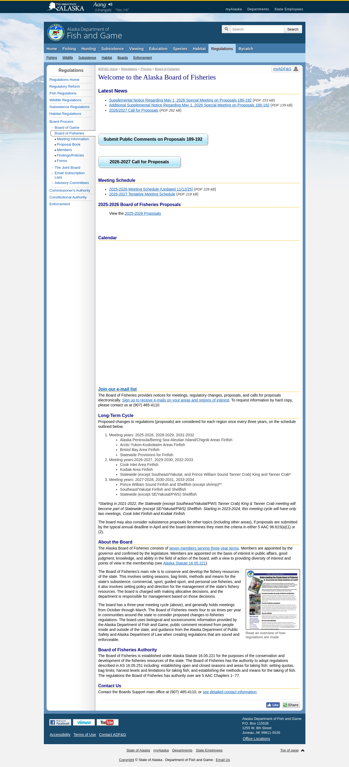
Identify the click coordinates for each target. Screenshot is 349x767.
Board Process (61, 121)
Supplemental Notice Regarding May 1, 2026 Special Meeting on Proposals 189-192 (180, 100)
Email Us (223, 760)
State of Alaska (68, 7)
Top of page (289, 750)
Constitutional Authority (68, 197)
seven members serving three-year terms (204, 548)
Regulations (222, 49)
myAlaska (234, 9)
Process (146, 68)
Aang (99, 4)
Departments (258, 9)
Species (180, 49)
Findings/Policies (70, 155)
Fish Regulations (63, 93)
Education (158, 49)
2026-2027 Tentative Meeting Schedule (142, 194)
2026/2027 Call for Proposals (134, 110)
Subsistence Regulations (70, 107)
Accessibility (60, 734)
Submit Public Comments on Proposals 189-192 (153, 139)
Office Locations (256, 739)
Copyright (126, 760)
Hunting (88, 49)
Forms (62, 161)
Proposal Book (69, 144)
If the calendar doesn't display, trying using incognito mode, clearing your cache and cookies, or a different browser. (199, 312)
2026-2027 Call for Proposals (139, 161)
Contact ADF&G (112, 734)
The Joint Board (67, 167)
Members (64, 150)
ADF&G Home (108, 68)
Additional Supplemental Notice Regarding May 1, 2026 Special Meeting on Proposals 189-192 (189, 105)
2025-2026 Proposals (143, 213)
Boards (122, 58)
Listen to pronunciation (110, 4)
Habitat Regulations (65, 114)
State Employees (288, 9)
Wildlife (67, 58)
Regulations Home (65, 80)
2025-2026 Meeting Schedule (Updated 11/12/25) (151, 189)
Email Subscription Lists (70, 175)
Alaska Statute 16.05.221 (184, 563)
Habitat (199, 49)
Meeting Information (73, 139)
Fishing (69, 49)
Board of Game (67, 127)
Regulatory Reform (65, 86)
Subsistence (112, 49)
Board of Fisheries (167, 68)
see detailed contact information (230, 692)
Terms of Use (85, 734)
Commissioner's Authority (70, 190)
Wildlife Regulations (65, 100)
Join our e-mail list (117, 389)
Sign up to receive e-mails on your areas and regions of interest (175, 400)
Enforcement (142, 58)
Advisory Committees (72, 183)
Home (52, 49)
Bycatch (245, 49)
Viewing (136, 49)
